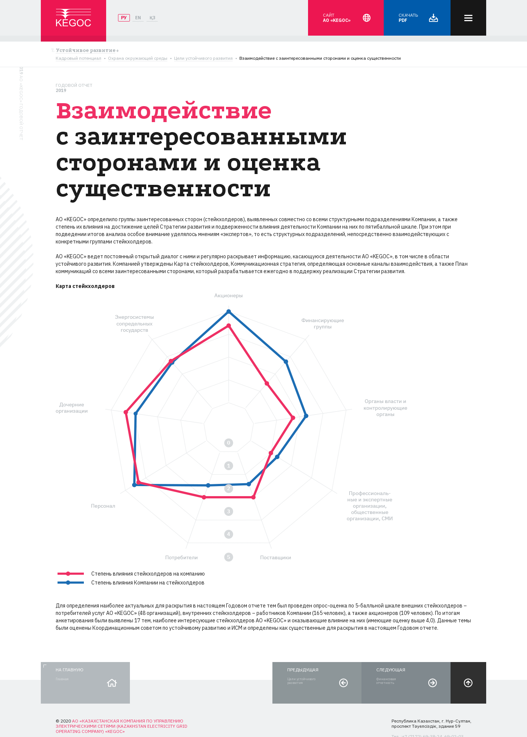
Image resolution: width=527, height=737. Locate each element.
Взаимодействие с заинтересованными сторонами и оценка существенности (320, 58)
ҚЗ (152, 17)
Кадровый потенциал (78, 58)
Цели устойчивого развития (203, 58)
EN (138, 17)
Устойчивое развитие (85, 50)
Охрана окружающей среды (137, 58)
